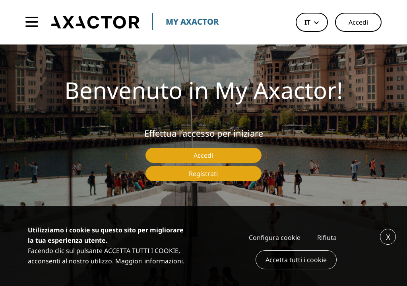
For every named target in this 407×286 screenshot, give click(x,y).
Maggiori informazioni (149, 261)
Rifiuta (327, 237)
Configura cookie (274, 237)
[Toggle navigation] (31, 22)
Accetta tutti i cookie (296, 259)
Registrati (203, 173)
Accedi (358, 22)
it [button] (307, 22)
